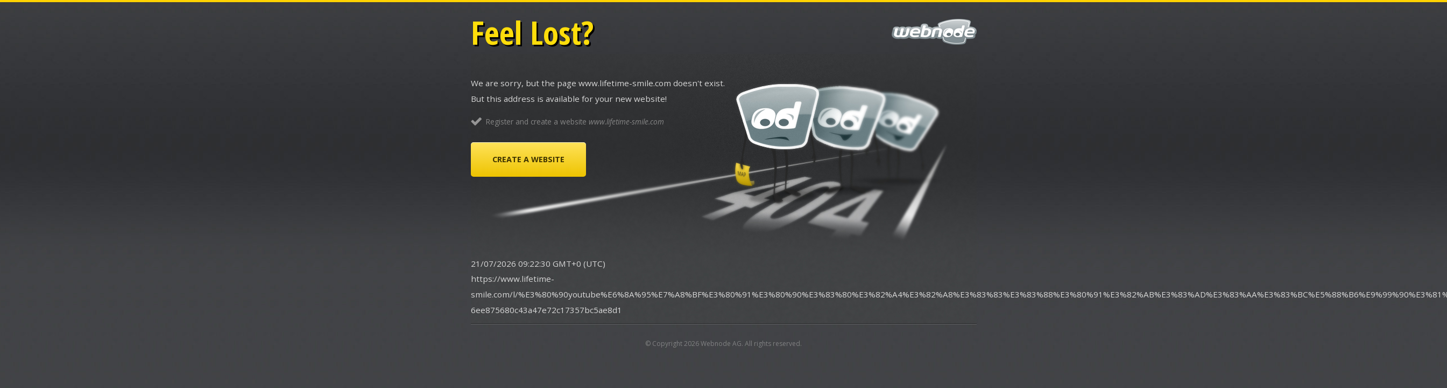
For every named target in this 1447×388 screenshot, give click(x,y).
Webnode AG (721, 343)
